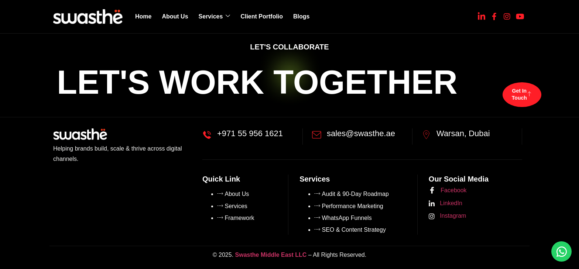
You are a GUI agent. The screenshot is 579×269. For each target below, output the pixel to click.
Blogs (301, 16)
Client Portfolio (261, 16)
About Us (175, 16)
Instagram (447, 216)
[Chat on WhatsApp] (561, 251)
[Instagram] (507, 15)
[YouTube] (519, 15)
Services (214, 16)
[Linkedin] (481, 15)
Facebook (448, 191)
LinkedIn (445, 203)
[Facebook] (494, 15)
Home (143, 16)
